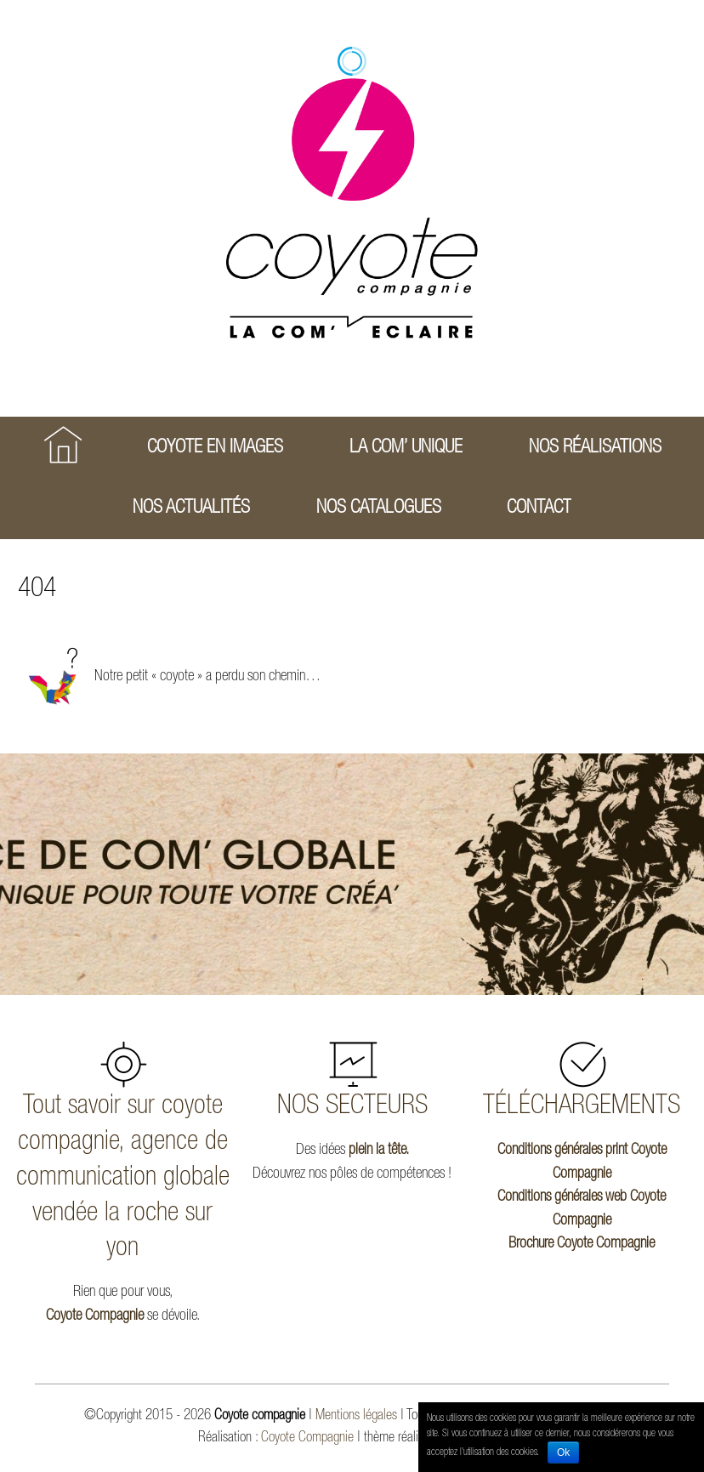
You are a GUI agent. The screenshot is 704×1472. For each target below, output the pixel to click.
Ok (563, 1452)
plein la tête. (379, 1150)
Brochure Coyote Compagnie (581, 1244)
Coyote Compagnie (95, 1316)
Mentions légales (356, 1416)
